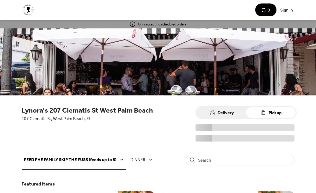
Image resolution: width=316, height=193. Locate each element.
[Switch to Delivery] (221, 112)
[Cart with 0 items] (265, 9)
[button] (74, 159)
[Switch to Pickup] (271, 112)
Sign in (286, 10)
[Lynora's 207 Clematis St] (28, 10)
